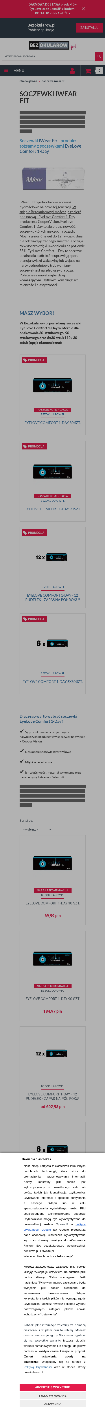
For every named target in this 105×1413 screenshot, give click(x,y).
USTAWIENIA (52, 1403)
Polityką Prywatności (38, 1367)
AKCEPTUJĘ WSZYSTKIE (52, 1387)
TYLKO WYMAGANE (52, 1395)
